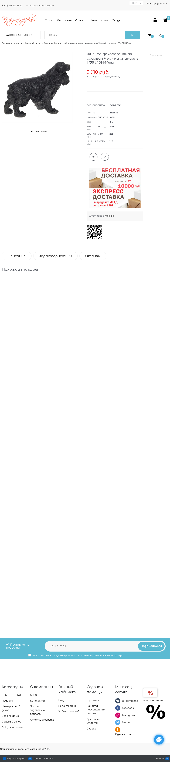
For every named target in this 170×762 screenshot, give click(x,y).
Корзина (160, 758)
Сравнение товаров (43, 758)
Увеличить (41, 131)
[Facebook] (117, 707)
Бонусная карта (153, 700)
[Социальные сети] (159, 740)
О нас (49, 20)
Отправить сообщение (40, 5)
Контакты (99, 20)
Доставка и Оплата (72, 20)
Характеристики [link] (55, 256)
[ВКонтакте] (117, 700)
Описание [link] (17, 256)
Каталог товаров (22, 35)
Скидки (117, 20)
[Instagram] (117, 715)
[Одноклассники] (117, 729)
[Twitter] (117, 722)
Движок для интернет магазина (21, 748)
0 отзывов (156, 55)
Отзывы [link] (93, 256)
